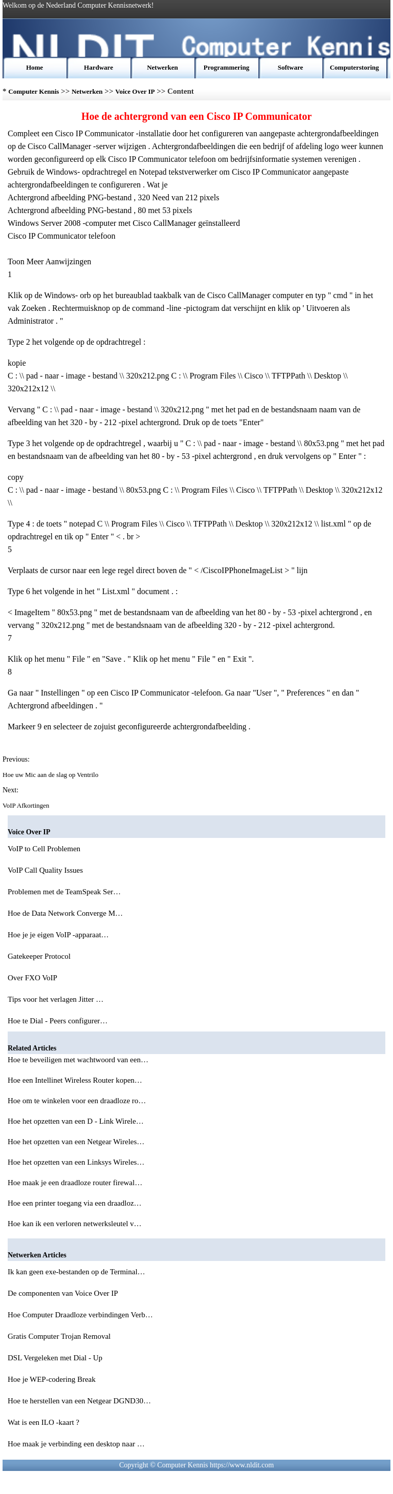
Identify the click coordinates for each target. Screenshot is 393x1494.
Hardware (98, 67)
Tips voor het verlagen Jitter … (55, 999)
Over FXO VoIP (33, 978)
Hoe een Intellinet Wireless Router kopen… (75, 1080)
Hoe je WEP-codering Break (53, 1379)
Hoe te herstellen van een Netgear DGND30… (79, 1401)
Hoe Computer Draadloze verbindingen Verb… (80, 1315)
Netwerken (162, 67)
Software (290, 67)
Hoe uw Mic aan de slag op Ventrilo (51, 774)
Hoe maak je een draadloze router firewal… (75, 1183)
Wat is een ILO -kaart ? (44, 1422)
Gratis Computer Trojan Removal (60, 1336)
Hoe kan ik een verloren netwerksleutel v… (75, 1223)
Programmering (226, 67)
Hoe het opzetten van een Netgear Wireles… (76, 1142)
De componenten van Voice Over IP (64, 1293)
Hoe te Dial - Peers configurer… (57, 1021)
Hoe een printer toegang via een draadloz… (75, 1203)
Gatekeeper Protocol (40, 956)
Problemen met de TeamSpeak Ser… (64, 892)
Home (34, 67)
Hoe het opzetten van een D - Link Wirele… (76, 1121)
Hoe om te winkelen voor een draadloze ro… (77, 1101)
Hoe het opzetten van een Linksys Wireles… (76, 1162)
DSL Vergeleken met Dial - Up (56, 1358)
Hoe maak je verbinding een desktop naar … (76, 1444)
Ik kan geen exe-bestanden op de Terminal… (76, 1272)
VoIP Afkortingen (27, 805)
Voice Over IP (135, 91)
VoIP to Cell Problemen (45, 849)
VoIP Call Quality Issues (46, 870)
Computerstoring (354, 67)
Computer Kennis (33, 91)
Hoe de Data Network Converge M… (65, 913)
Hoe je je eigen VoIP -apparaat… (58, 935)
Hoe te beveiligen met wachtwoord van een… (78, 1060)
